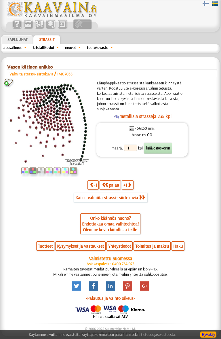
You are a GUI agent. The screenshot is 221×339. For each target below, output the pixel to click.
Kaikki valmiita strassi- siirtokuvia (110, 197)
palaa (110, 184)
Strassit (46, 39)
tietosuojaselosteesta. (158, 334)
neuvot (70, 47)
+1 (127, 184)
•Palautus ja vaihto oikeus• (110, 298)
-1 (93, 184)
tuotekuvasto (97, 47)
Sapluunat (17, 39)
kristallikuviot (43, 47)
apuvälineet (12, 47)
